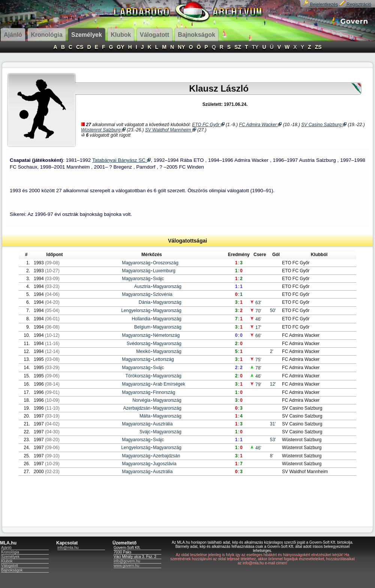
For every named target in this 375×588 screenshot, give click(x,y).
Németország (166, 335)
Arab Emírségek (169, 384)
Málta (145, 416)
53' (273, 439)
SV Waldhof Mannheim (170, 130)
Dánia (144, 302)
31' (273, 424)
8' (271, 455)
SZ (237, 47)
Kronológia (10, 552)
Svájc (158, 278)
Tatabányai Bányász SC (121, 160)
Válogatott (9, 566)
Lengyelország (135, 310)
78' (255, 368)
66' (255, 335)
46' (255, 319)
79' (255, 384)
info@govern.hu (127, 561)
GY (120, 47)
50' (273, 310)
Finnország (164, 392)
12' (273, 384)
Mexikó (143, 351)
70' (255, 311)
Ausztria (142, 286)
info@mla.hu (67, 548)
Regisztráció (355, 4)
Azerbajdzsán (137, 408)
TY (255, 47)
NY (181, 47)
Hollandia (141, 318)
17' (255, 327)
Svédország (138, 343)
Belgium (142, 327)
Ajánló (6, 548)
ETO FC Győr (208, 124)
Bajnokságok (11, 570)
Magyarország (136, 262)
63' (255, 302)
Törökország (138, 375)
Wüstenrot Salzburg (103, 130)
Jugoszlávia (165, 463)
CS (79, 47)
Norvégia (141, 400)
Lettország (163, 359)
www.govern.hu (126, 566)
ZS (318, 47)
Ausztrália (163, 424)
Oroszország (165, 262)
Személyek (10, 557)
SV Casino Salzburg (323, 124)
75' (255, 359)
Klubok (7, 561)
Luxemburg (164, 270)
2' (271, 351)
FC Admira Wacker (260, 124)
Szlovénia (162, 294)
